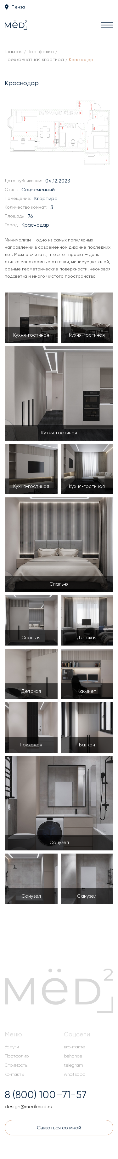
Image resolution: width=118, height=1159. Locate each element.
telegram (73, 1065)
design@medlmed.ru (28, 1107)
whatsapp (74, 1074)
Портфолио (40, 52)
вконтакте (74, 1046)
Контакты (14, 1074)
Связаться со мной (59, 1128)
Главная (13, 52)
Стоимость (16, 1065)
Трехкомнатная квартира (34, 59)
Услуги (12, 1046)
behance (73, 1055)
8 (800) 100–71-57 (46, 1095)
